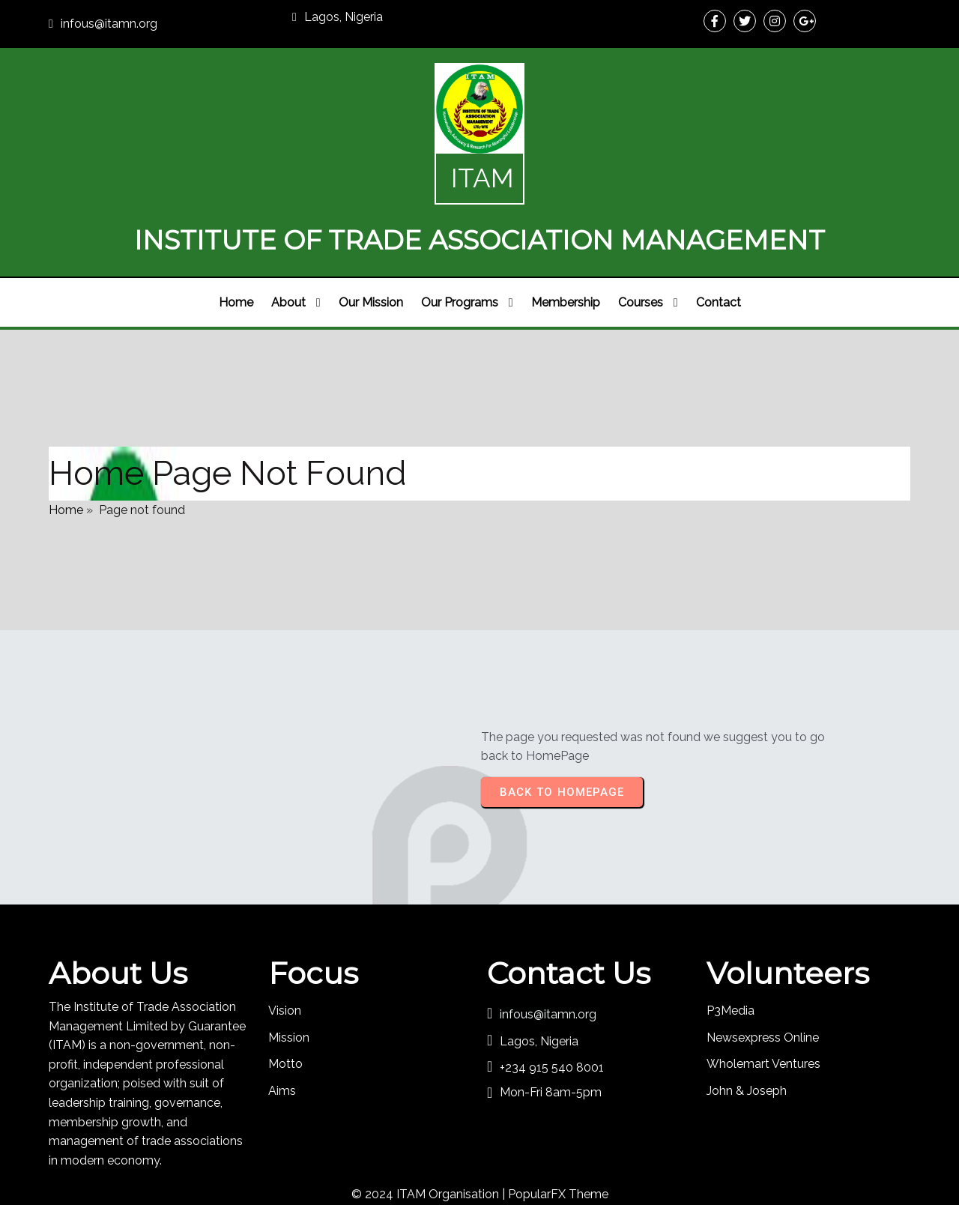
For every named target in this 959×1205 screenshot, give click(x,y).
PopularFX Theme (558, 1150)
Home (66, 456)
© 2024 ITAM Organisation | (429, 1150)
